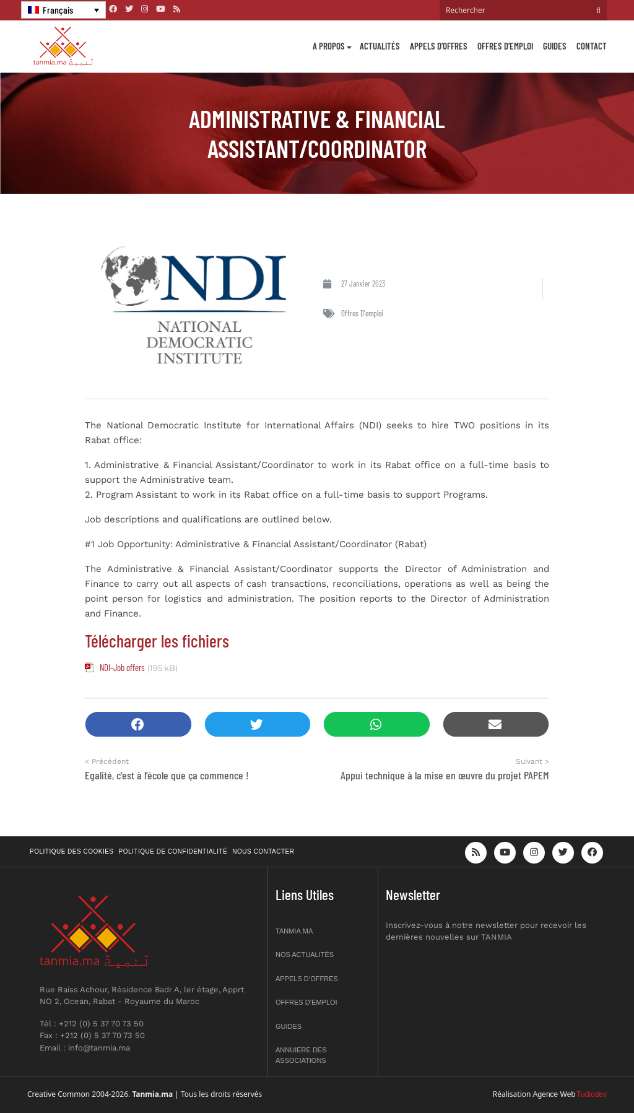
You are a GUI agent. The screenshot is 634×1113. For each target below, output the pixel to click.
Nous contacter (263, 851)
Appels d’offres (438, 45)
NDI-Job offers (122, 667)
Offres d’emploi (505, 45)
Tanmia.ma (294, 931)
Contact (591, 45)
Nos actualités (305, 954)
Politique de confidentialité (173, 851)
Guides (555, 45)
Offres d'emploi (362, 313)
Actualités (380, 45)
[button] (138, 724)
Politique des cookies (72, 851)
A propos (329, 45)
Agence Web (554, 1094)
